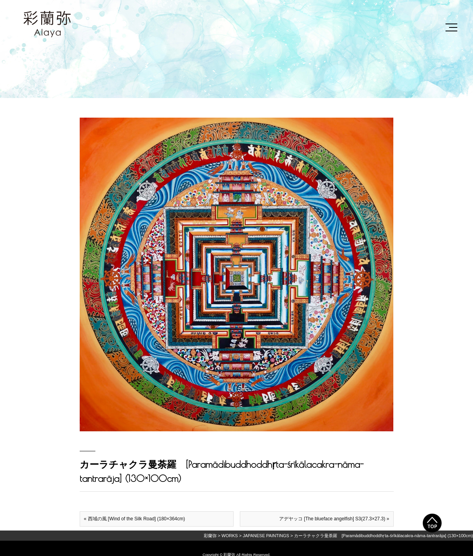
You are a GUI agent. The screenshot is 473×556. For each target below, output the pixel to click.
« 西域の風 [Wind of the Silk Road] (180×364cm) (134, 518)
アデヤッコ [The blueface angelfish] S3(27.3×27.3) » (334, 518)
